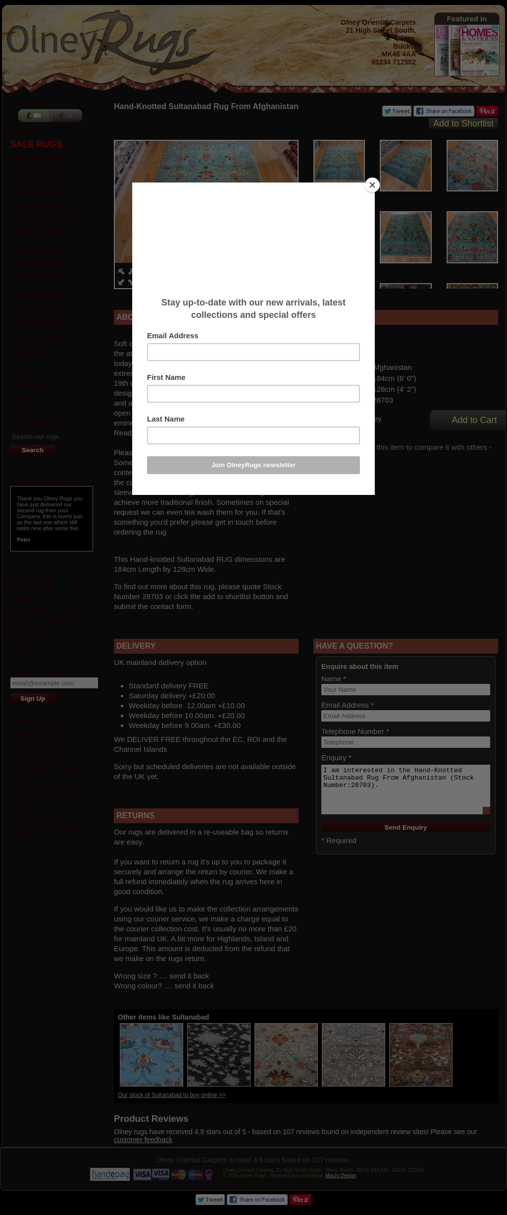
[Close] (372, 185)
